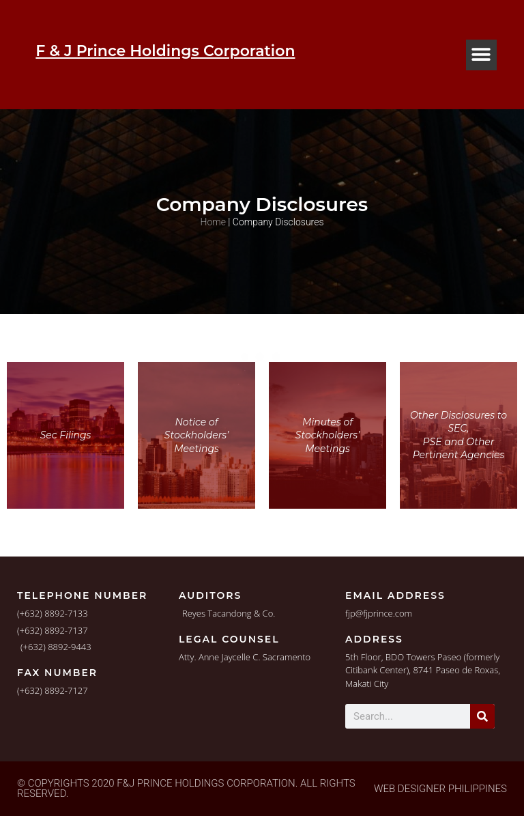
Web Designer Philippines (440, 789)
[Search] (482, 716)
